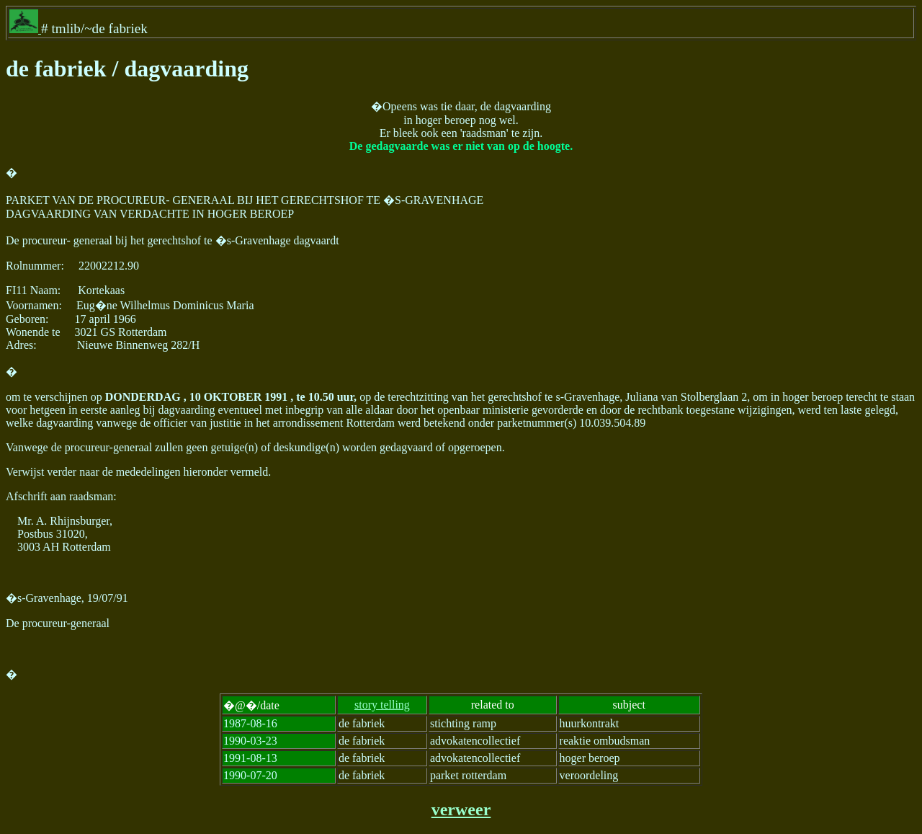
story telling (382, 704)
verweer (461, 809)
